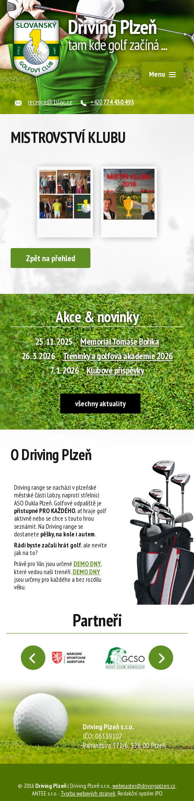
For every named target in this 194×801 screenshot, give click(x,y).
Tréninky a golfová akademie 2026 (118, 356)
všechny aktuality (100, 403)
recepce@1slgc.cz (50, 102)
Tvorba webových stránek (88, 793)
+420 (112, 102)
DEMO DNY (87, 563)
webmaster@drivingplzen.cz (143, 785)
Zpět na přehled (50, 258)
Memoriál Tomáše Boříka (119, 341)
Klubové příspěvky (115, 370)
